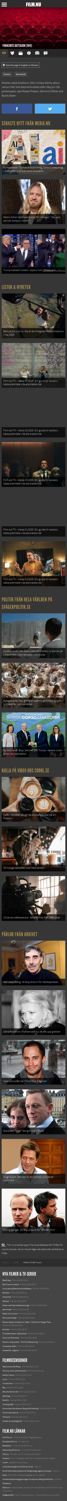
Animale (5, 1329)
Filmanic (6, 1458)
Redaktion (6, 1446)
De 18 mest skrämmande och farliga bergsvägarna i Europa (26, 1471)
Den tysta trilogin (9, 1318)
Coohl (5, 1462)
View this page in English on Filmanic (21, 65)
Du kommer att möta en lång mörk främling (20, 1408)
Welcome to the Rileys (11, 1366)
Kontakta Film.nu (9, 1441)
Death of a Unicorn (10, 1314)
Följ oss (5, 1454)
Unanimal (6, 1297)
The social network (10, 1412)
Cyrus (4, 1379)
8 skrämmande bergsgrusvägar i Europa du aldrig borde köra (27, 1479)
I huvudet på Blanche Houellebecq (16, 1288)
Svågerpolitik (8, 1495)
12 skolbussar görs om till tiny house (17, 1466)
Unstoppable (8, 1404)
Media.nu (6, 1487)
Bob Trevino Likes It (10, 1284)
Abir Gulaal (6, 1309)
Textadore (6, 1483)
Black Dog (6, 1280)
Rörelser (5, 1293)
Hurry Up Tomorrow (10, 1338)
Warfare (5, 1301)
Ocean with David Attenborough (15, 1305)
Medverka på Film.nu (11, 1450)
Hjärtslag (6, 1396)
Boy (4, 1387)
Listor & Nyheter (16, 287)
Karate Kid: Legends (10, 1350)
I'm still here (7, 1383)
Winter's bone (8, 1375)
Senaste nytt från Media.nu (26, 123)
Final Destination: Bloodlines (14, 1333)
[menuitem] (5, 1262)
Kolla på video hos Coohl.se (25, 770)
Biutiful (5, 1400)
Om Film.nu (7, 1437)
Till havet (6, 1417)
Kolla (4, 1475)
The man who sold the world (14, 1371)
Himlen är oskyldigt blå (12, 1421)
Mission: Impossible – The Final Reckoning (20, 1342)
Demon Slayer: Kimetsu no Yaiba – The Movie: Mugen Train (26, 1322)
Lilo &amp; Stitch (9, 1346)
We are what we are (10, 1392)
